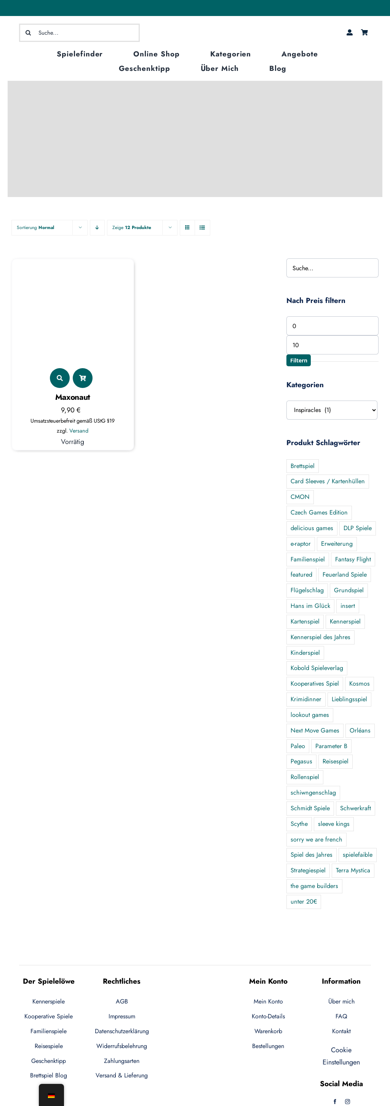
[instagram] (347, 1101)
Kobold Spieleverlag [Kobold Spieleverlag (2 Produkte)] (317, 668)
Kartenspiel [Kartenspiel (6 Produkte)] (305, 621)
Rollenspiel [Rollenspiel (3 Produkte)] (305, 777)
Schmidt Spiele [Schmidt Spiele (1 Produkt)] (310, 808)
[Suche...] (79, 33)
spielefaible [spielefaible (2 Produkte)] (357, 854)
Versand (78, 430)
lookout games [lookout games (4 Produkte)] (310, 714)
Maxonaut (72, 397)
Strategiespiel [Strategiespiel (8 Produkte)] (308, 870)
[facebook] (334, 1101)
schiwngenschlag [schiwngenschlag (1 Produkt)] (313, 792)
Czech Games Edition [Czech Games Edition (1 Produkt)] (319, 512)
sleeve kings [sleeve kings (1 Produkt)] (334, 823)
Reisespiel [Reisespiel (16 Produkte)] (335, 761)
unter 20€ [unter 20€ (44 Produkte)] (304, 901)
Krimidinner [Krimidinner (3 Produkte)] (306, 699)
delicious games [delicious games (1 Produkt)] (312, 528)
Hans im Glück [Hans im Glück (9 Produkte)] (310, 605)
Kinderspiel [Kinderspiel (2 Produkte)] (305, 652)
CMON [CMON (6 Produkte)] (300, 496)
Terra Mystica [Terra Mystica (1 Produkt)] (353, 870)
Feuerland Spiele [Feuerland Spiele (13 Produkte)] (345, 574)
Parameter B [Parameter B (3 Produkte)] (331, 746)
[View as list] (202, 227)
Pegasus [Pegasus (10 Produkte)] (301, 761)
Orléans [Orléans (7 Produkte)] (360, 730)
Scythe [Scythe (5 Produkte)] (299, 823)
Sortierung (35, 227)
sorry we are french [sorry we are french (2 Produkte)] (316, 839)
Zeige (131, 227)
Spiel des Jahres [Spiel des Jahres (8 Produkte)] (311, 854)
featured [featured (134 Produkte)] (301, 574)
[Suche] (28, 33)
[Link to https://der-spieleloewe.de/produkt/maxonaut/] (60, 378)
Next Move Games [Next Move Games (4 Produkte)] (315, 730)
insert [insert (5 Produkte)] (347, 605)
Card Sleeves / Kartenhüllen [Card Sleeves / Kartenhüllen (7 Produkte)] (328, 481)
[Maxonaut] (72, 267)
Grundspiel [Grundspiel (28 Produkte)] (349, 590)
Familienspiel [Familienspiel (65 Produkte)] (308, 559)
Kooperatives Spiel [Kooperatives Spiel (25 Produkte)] (315, 683)
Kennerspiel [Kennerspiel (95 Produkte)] (345, 621)
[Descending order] (97, 228)
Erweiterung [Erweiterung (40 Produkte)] (337, 543)
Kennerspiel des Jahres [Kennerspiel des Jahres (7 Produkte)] (320, 637)
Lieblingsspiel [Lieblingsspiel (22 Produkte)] (349, 699)
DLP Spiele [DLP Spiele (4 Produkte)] (358, 528)
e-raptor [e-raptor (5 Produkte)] (301, 543)
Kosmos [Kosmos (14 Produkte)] (359, 683)
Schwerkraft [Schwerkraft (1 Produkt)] (355, 808)
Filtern (298, 360)
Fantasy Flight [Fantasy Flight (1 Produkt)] (353, 559)
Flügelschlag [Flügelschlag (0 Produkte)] (307, 590)
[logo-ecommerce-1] (194, 24)
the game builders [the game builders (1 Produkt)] (314, 886)
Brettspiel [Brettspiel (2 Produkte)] (303, 466)
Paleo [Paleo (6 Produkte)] (298, 746)
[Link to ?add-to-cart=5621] (83, 378)
